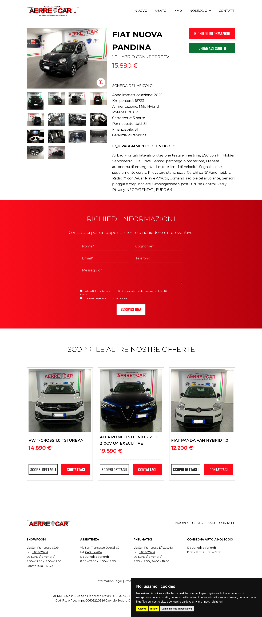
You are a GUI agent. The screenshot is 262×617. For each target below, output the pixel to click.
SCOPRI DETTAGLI (43, 469)
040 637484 (40, 552)
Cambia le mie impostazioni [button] (176, 608)
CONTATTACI (76, 469)
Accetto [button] (142, 608)
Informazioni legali (109, 581)
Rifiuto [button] (154, 608)
